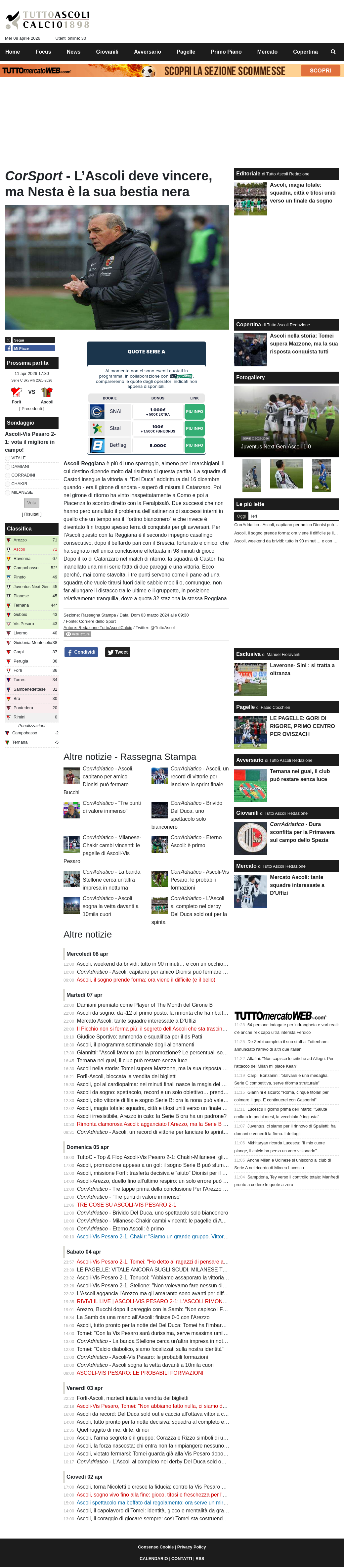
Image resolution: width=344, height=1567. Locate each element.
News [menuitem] (74, 52)
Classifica (19, 528)
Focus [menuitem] (43, 52)
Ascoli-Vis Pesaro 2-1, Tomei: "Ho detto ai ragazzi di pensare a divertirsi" (162, 1262)
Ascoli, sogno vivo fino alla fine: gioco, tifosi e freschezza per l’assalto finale (165, 1495)
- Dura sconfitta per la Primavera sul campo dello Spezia (302, 832)
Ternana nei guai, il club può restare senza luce (132, 1060)
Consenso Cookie (156, 1546)
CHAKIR (19, 483)
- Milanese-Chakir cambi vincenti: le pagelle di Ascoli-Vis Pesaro (168, 1220)
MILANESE (22, 492)
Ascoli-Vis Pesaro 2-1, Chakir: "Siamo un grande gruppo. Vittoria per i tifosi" (165, 1236)
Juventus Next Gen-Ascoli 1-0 (276, 446)
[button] (31, 503)
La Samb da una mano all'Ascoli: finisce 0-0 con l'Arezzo (143, 1317)
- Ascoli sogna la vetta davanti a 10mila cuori (111, 906)
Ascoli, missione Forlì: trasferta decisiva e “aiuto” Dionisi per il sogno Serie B (166, 1173)
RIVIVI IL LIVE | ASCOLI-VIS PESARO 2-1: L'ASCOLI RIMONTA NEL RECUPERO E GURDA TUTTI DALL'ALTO (210, 1301)
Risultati (31, 514)
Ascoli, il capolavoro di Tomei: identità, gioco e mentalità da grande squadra (165, 1510)
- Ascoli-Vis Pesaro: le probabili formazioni (200, 880)
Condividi (81, 652)
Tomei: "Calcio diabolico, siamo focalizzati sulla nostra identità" (150, 1349)
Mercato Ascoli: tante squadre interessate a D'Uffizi (136, 1021)
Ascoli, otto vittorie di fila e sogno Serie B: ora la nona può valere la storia (162, 1100)
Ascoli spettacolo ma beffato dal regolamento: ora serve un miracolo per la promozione (178, 1502)
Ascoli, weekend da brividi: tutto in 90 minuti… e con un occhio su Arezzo (162, 964)
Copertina (248, 324)
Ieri (254, 516)
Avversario (249, 760)
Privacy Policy (191, 1546)
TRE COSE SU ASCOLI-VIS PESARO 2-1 (126, 1205)
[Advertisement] (146, 704)
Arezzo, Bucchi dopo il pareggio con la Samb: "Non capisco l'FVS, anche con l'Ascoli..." (179, 1309)
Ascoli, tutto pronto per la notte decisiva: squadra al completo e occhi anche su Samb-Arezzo (185, 1422)
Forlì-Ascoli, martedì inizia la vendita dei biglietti (133, 1398)
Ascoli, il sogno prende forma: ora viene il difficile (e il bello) (146, 980)
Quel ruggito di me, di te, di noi (113, 1430)
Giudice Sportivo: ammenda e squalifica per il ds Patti (139, 1036)
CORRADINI (23, 475)
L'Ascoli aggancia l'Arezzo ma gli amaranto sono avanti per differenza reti (163, 1293)
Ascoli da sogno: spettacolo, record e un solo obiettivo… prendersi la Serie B (166, 1092)
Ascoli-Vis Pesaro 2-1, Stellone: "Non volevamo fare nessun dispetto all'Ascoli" (169, 1285)
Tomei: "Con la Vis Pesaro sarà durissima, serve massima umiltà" (153, 1333)
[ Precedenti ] (31, 408)
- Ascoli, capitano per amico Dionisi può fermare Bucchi (158, 972)
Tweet (118, 652)
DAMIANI (20, 466)
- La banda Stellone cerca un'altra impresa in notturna (111, 880)
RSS (199, 1558)
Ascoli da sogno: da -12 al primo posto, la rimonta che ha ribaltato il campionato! (171, 1013)
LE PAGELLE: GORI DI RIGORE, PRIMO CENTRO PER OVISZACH (302, 726)
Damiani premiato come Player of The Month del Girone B (145, 1005)
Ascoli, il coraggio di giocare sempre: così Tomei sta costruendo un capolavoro (169, 1518)
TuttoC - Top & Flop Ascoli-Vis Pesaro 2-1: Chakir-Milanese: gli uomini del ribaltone (174, 1157)
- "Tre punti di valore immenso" (129, 1197)
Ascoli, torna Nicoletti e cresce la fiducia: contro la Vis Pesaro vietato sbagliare (168, 1487)
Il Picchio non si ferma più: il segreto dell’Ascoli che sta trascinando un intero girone (175, 1029)
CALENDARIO (154, 1558)
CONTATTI (181, 1558)
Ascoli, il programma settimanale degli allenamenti (135, 1044)
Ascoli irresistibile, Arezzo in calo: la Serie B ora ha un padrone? (152, 1116)
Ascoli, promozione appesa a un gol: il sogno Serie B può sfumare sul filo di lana (171, 1165)
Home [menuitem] (12, 52)
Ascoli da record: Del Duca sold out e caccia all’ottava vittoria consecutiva (163, 1414)
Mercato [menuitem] (267, 52)
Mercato (246, 866)
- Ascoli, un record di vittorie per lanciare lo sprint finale (200, 776)
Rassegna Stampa (98, 615)
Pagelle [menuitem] (186, 52)
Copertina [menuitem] (305, 52)
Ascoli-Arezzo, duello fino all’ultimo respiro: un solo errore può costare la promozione (176, 1181)
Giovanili (247, 813)
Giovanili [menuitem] (107, 52)
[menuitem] (333, 52)
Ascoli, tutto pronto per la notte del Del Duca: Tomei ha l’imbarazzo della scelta (169, 1325)
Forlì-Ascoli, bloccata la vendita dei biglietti (127, 1076)
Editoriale (248, 173)
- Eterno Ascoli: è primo (120, 1228)
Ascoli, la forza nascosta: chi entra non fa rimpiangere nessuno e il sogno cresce (171, 1446)
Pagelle (245, 707)
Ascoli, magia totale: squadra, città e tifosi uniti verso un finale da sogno (160, 1108)
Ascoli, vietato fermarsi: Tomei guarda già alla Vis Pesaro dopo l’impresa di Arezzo (173, 1453)
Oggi (241, 516)
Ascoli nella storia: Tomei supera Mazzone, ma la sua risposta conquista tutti (166, 1068)
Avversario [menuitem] (147, 52)
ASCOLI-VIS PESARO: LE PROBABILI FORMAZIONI (140, 1373)
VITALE (19, 457)
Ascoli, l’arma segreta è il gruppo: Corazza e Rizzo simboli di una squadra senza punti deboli (185, 1438)
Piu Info (194, 411)
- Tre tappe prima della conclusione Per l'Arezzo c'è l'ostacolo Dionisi (174, 1189)
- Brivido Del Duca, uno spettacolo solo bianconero (152, 1213)
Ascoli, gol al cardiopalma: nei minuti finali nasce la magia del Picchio (158, 1084)
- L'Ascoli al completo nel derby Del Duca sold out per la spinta (166, 1461)
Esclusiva (248, 654)
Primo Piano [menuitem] (226, 52)
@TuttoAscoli (163, 627)
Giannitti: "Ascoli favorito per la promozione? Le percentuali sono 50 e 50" (163, 1052)
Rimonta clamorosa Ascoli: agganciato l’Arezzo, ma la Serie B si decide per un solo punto (181, 1124)
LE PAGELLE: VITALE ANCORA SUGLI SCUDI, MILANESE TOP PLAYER (164, 1269)
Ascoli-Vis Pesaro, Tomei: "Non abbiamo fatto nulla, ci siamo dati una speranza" (170, 1406)
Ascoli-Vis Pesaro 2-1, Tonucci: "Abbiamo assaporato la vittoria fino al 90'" (163, 1277)
